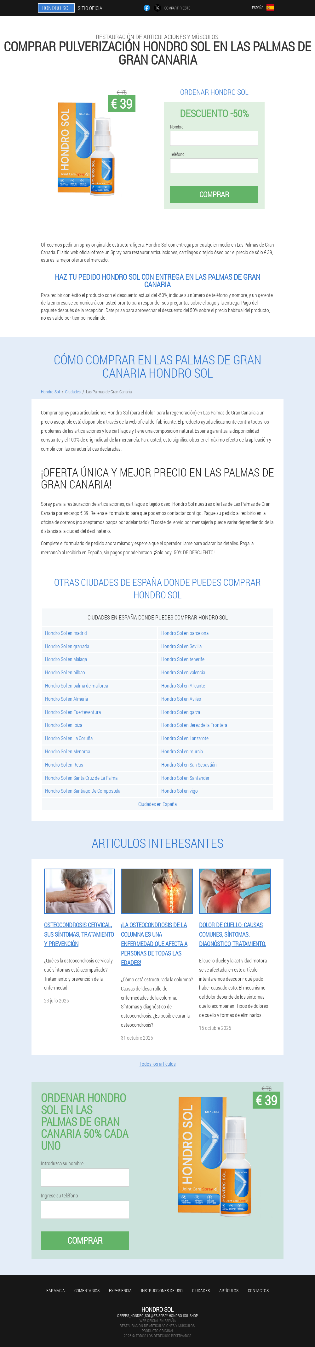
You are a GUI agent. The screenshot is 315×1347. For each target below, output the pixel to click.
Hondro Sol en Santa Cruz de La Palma (81, 777)
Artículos (228, 1290)
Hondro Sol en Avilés (181, 698)
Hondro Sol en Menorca (67, 751)
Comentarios (87, 1290)
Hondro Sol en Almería (66, 698)
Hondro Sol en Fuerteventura (73, 712)
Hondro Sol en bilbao (65, 672)
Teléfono (177, 154)
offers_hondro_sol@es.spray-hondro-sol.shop (157, 1315)
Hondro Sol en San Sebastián (189, 764)
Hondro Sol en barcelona (185, 633)
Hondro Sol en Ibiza (63, 725)
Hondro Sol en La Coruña (69, 738)
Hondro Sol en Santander (185, 777)
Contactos (258, 1290)
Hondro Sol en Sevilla (181, 646)
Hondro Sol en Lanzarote (185, 738)
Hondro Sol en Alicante (183, 685)
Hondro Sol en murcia (182, 751)
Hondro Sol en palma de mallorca (76, 685)
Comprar (214, 194)
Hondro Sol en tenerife (182, 659)
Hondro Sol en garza (180, 712)
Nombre (176, 127)
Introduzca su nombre (62, 1163)
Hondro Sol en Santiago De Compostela (82, 790)
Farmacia (55, 1290)
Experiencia (120, 1290)
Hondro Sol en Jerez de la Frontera (194, 725)
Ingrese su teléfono (59, 1195)
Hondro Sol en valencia (183, 672)
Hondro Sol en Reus (64, 764)
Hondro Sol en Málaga (66, 659)
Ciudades (201, 1290)
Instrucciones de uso (162, 1290)
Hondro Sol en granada (67, 646)
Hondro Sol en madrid (66, 633)
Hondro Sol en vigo (179, 790)
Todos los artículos (158, 1063)
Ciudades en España (157, 804)
